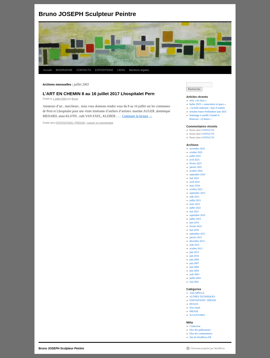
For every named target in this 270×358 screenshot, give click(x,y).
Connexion (195, 326)
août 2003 (194, 274)
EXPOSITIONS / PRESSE (70, 122)
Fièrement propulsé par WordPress (207, 348)
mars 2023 (195, 204)
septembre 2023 (197, 193)
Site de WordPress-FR (200, 337)
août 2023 (194, 196)
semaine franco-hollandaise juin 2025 (208, 111)
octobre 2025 (196, 152)
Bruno (75, 98)
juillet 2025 (195, 156)
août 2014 (194, 244)
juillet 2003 (195, 278)
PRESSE (194, 311)
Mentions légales (139, 70)
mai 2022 (194, 211)
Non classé (195, 307)
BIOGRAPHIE (64, 70)
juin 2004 (194, 270)
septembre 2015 (197, 233)
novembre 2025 (197, 148)
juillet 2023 (195, 200)
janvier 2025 (196, 167)
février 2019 (196, 226)
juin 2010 (194, 255)
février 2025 (196, 163)
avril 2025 (195, 159)
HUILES (194, 304)
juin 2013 (194, 252)
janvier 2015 (196, 237)
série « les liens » (198, 100)
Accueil (47, 70)
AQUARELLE (197, 292)
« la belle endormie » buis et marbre (207, 107)
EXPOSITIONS (104, 70)
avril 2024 (195, 181)
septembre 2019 (197, 215)
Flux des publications (200, 329)
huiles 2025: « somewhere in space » (208, 104)
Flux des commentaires (201, 333)
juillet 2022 (195, 207)
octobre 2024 (196, 170)
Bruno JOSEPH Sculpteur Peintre (87, 13)
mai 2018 (194, 230)
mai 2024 (194, 178)
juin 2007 (194, 263)
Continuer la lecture (137, 116)
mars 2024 (195, 185)
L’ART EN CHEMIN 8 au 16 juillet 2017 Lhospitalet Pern (98, 93)
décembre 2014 (197, 241)
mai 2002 (194, 281)
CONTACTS (84, 70)
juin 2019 (194, 222)
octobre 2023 (196, 189)
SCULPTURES (197, 315)
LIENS (121, 70)
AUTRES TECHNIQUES (202, 296)
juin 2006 (194, 267)
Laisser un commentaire (100, 122)
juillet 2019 (195, 218)
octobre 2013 (196, 248)
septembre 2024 (197, 174)
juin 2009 (194, 259)
